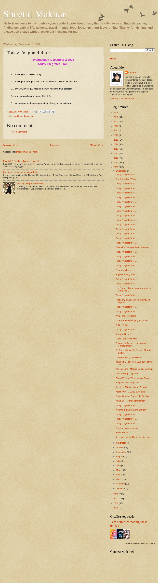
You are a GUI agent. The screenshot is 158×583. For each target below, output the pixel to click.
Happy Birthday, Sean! (126, 274)
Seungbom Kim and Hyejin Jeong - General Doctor (132, 344)
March (119, 479)
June (118, 465)
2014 (116, 144)
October (120, 447)
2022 (116, 117)
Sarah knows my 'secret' (127, 428)
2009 (116, 167)
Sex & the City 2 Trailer (126, 179)
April (118, 474)
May (118, 470)
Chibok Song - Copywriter (128, 373)
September (121, 452)
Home (54, 145)
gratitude (18, 116)
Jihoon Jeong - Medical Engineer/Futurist (135, 369)
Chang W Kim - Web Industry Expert (133, 378)
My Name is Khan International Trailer (21, 172)
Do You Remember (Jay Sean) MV (132, 320)
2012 (116, 153)
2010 (116, 162)
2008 (116, 494)
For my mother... (123, 270)
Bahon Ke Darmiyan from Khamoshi (132, 247)
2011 (116, 158)
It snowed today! (123, 334)
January (120, 488)
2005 (116, 507)
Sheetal (132, 72)
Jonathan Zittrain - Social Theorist (131, 387)
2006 (116, 503)
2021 (116, 121)
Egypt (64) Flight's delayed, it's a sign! (21, 161)
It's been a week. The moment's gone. (133, 437)
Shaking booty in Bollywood (30, 183)
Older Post (97, 145)
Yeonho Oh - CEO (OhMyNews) (130, 392)
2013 (116, 149)
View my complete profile (122, 98)
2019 (116, 126)
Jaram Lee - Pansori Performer (130, 401)
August (119, 456)
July (118, 461)
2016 (116, 135)
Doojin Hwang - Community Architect (133, 396)
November (121, 443)
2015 (116, 140)
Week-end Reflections (126, 316)
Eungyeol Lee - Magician (127, 382)
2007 (116, 498)
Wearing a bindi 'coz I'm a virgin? (131, 410)
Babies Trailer (122, 325)
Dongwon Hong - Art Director (129, 357)
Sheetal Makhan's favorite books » (140, 543)
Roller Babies (122, 432)
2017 (116, 130)
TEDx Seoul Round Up (126, 338)
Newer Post (11, 145)
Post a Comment (19, 132)
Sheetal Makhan (35, 14)
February (120, 483)
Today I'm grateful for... (126, 174)
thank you (28, 116)
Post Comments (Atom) (27, 152)
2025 (116, 112)
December (121, 171)
